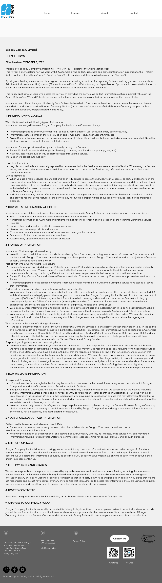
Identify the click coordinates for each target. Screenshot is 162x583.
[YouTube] (22, 569)
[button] (75, 13)
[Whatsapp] (6, 569)
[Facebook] (14, 569)
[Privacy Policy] (79, 541)
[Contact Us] (119, 538)
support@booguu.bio (110, 496)
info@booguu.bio (48, 548)
